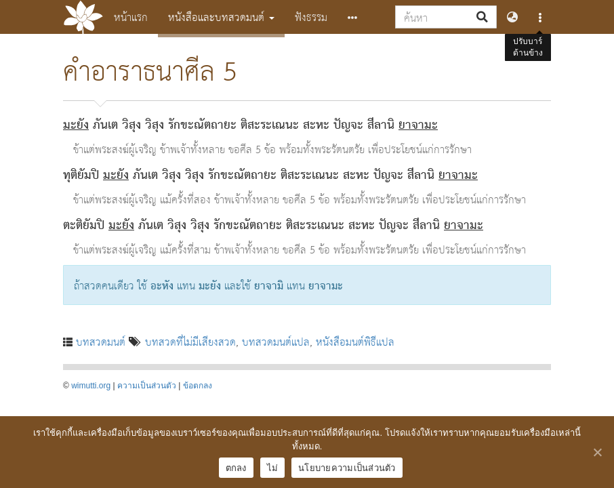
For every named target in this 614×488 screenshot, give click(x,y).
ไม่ (273, 468)
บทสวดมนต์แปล (276, 341)
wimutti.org (90, 385)
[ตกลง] (597, 452)
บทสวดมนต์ (100, 341)
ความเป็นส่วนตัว (146, 385)
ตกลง (236, 468)
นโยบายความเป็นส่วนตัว (347, 468)
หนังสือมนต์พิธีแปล (355, 341)
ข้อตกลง (197, 385)
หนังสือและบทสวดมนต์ (221, 16)
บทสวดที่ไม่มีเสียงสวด (190, 341)
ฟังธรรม (311, 16)
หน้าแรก (131, 16)
